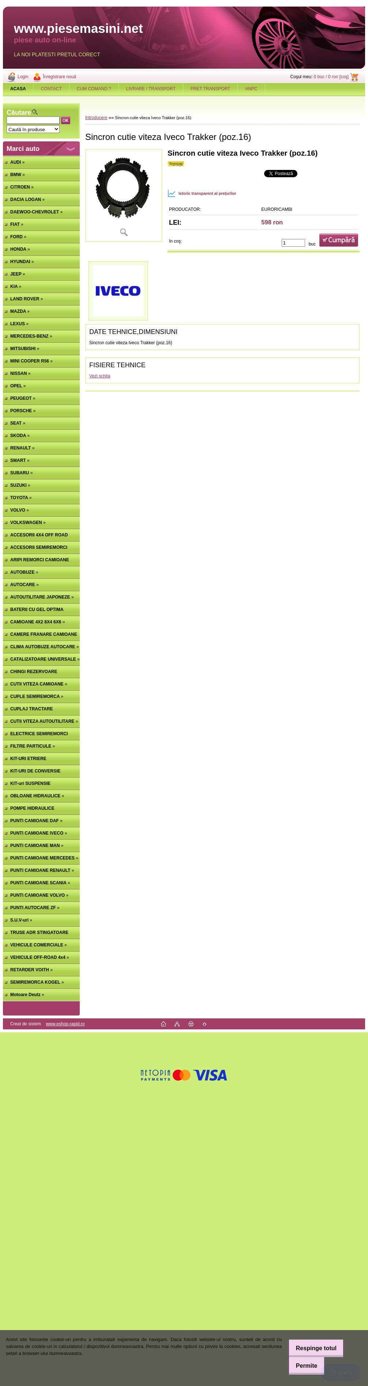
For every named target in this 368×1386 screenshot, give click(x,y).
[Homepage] (18, 88)
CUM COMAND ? (94, 88)
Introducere (96, 117)
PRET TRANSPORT (210, 88)
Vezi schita (99, 376)
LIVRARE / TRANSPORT (151, 88)
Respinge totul (312, 1348)
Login (23, 76)
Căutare (19, 112)
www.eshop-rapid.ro (65, 1023)
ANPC (251, 88)
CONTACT (51, 88)
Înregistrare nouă (59, 76)
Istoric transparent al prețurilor (202, 193)
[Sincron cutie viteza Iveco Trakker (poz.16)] (124, 195)
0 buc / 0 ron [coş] (331, 76)
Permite (302, 1366)
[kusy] (293, 243)
